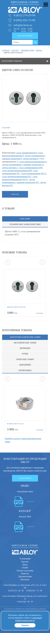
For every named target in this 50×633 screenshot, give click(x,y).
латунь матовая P (30, 158)
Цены (25, 564)
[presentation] (7, 262)
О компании (25, 558)
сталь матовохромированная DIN (17, 170)
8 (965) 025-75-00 (24, 20)
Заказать (15, 194)
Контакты (25, 579)
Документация (25, 576)
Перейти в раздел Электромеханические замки (23, 440)
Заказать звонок (25, 36)
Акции (25, 567)
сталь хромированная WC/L (33, 173)
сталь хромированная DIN (31, 167)
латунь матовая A (10, 167)
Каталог (25, 562)
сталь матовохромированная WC (17, 176)
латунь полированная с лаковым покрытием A (23, 164)
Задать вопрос (25, 478)
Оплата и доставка (25, 570)
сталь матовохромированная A (33, 162)
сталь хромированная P (26, 153)
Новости (25, 573)
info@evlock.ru (23, 25)
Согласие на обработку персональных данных (25, 609)
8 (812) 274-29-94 (24, 15)
